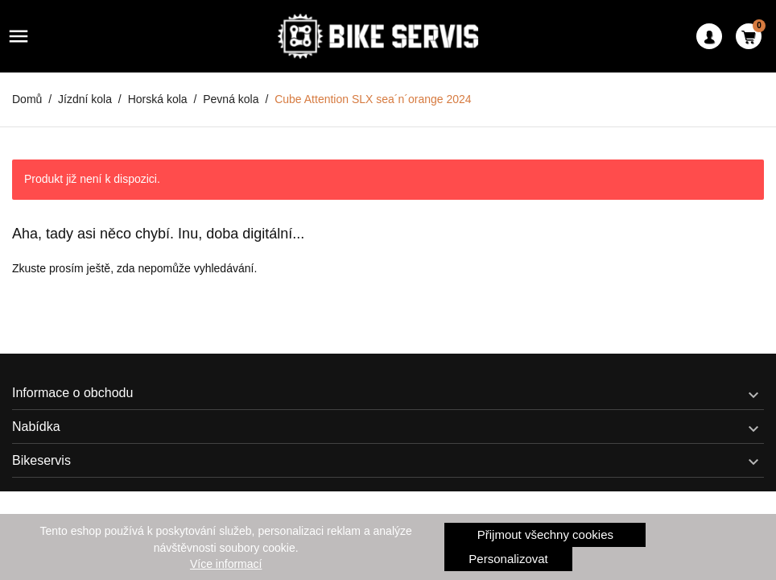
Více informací (226, 563)
